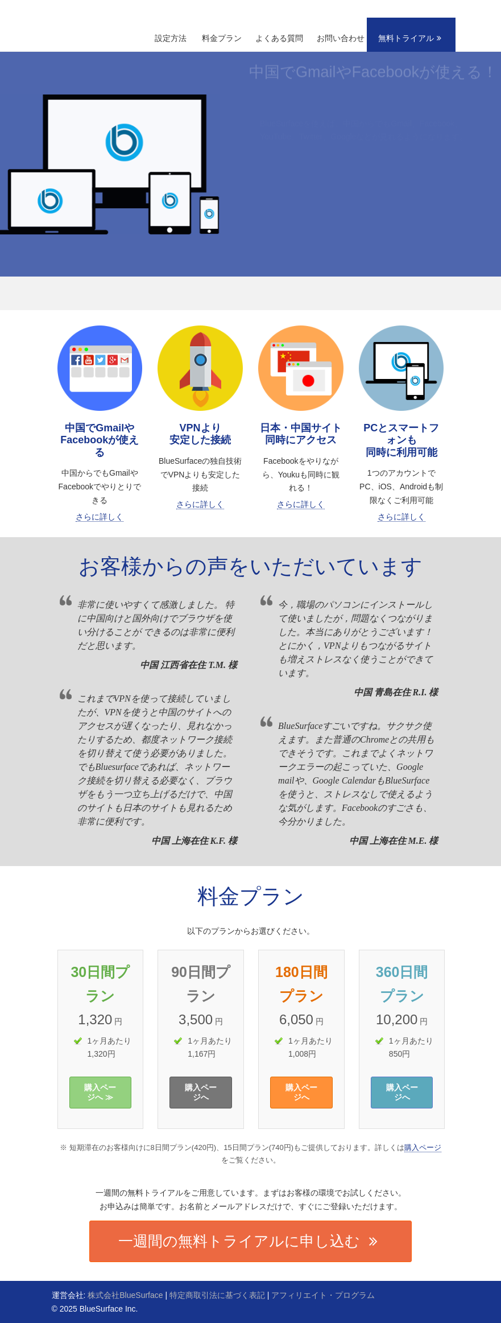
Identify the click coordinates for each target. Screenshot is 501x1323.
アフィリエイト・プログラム (323, 1295)
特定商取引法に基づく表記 (217, 1295)
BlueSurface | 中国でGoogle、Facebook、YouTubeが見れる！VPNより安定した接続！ (110, 14)
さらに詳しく (99, 516)
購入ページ (422, 1147)
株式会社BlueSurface (125, 1295)
